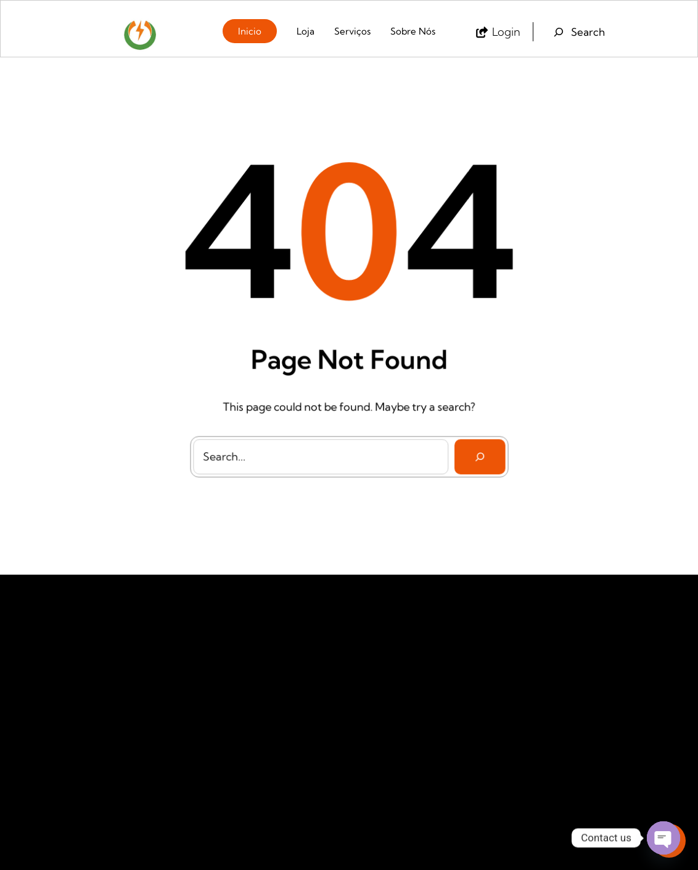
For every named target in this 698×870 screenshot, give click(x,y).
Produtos (232, 715)
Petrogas (376, 693)
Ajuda (226, 691)
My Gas (373, 670)
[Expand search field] (577, 32)
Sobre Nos (235, 647)
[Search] (474, 451)
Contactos (235, 669)
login (506, 32)
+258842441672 (552, 684)
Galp (368, 648)
